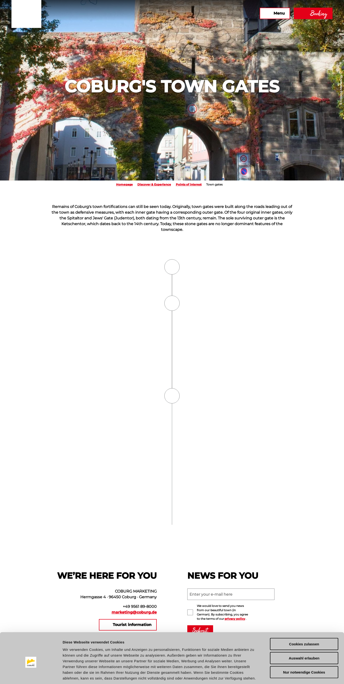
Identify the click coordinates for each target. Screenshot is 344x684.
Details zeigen (254, 675)
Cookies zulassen (304, 621)
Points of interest (189, 184)
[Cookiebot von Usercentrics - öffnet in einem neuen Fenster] (31, 674)
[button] (204, 13)
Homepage (124, 184)
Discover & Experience (154, 184)
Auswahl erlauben (304, 635)
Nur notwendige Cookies (304, 649)
